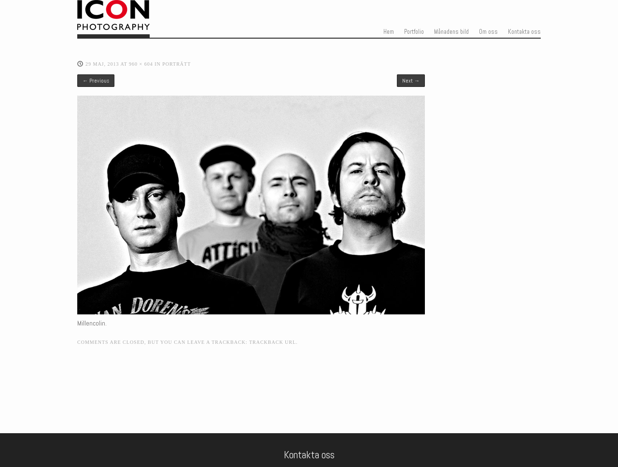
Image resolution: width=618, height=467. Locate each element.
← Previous (96, 80)
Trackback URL (272, 342)
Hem (388, 32)
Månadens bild (451, 32)
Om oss (488, 32)
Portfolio (414, 32)
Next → (411, 80)
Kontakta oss (524, 32)
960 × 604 (141, 64)
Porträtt (176, 64)
